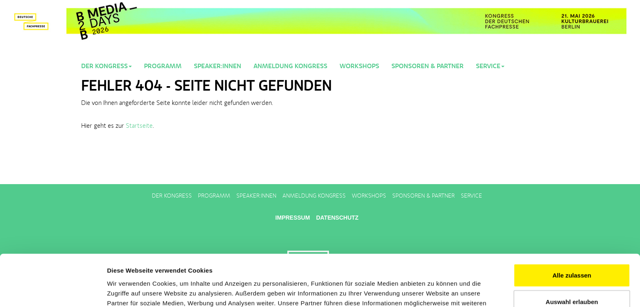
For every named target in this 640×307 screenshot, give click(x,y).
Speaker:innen (217, 66)
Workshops (359, 66)
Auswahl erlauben (572, 253)
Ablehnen (572, 280)
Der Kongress (172, 196)
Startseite (139, 126)
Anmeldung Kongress (290, 66)
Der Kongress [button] (106, 66)
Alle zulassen (571, 226)
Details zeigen (434, 290)
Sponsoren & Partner (427, 66)
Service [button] (490, 66)
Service (471, 196)
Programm (163, 66)
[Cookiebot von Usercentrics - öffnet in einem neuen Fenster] (53, 291)
